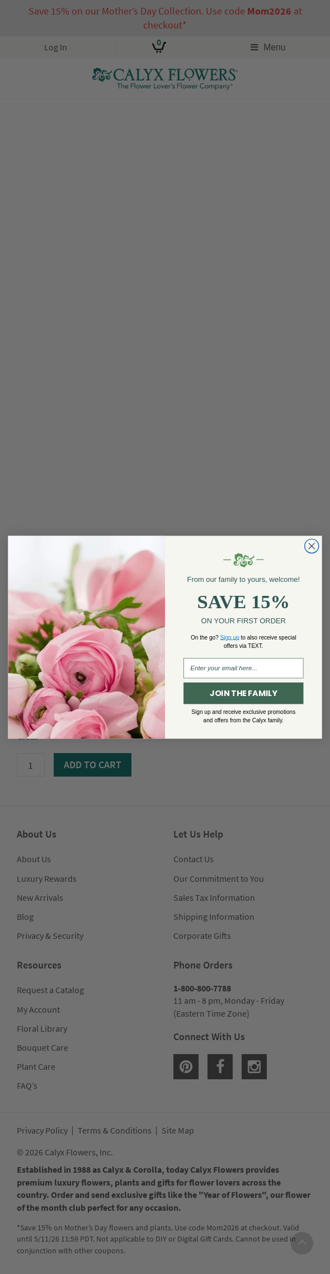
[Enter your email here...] (243, 668)
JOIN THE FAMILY (243, 693)
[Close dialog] (312, 546)
